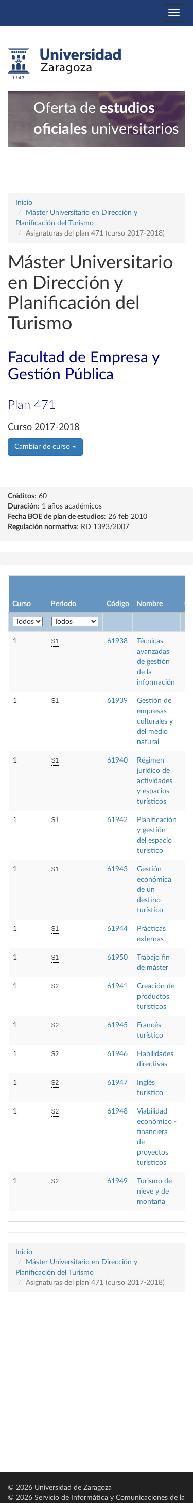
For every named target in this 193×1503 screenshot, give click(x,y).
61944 (117, 928)
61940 (117, 760)
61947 (117, 1082)
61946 (117, 1054)
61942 (117, 820)
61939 (117, 701)
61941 (117, 986)
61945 (117, 1025)
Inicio (23, 202)
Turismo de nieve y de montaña (154, 1191)
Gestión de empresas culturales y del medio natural (155, 721)
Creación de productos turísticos (155, 996)
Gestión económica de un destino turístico (154, 890)
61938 (117, 641)
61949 (117, 1181)
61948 (117, 1111)
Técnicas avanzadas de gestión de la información (156, 662)
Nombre (149, 604)
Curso (21, 604)
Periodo (63, 604)
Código (118, 604)
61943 (117, 869)
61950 (117, 957)
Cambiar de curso (45, 447)
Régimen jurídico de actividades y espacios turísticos (154, 781)
